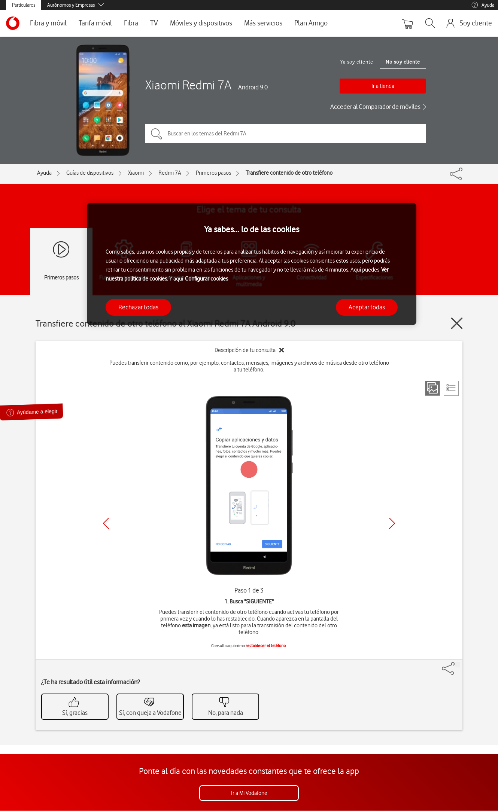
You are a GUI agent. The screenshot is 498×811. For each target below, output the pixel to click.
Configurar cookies (206, 278)
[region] (251, 264)
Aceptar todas (367, 307)
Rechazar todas (138, 307)
